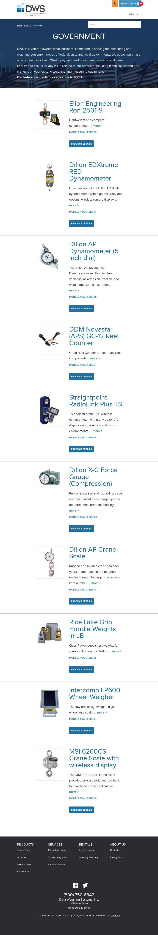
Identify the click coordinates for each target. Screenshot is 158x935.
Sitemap (115, 915)
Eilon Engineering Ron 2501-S (95, 107)
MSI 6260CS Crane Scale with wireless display (94, 758)
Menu (133, 14)
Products (27, 25)
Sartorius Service (56, 864)
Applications (23, 871)
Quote (131, 3)
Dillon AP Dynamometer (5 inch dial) (93, 251)
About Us (118, 844)
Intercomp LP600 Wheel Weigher (94, 693)
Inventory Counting (88, 857)
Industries (22, 857)
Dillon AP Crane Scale (92, 553)
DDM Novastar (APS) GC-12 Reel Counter (94, 336)
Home (19, 25)
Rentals (85, 844)
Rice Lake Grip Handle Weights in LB (92, 629)
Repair (64, 850)
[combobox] (114, 24)
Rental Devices (86, 850)
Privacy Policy (117, 857)
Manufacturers (24, 864)
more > (97, 126)
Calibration (53, 850)
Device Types (23, 850)
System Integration (57, 857)
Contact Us (115, 850)
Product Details (81, 144)
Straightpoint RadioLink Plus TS (95, 400)
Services (55, 844)
